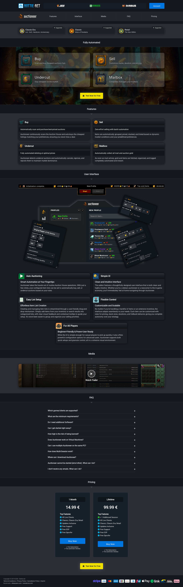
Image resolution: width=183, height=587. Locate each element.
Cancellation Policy (33, 581)
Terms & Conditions (10, 581)
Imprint (43, 581)
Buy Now (72, 541)
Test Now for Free (91, 96)
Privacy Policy (21, 581)
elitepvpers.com (16, 583)
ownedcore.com (28, 583)
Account (156, 6)
